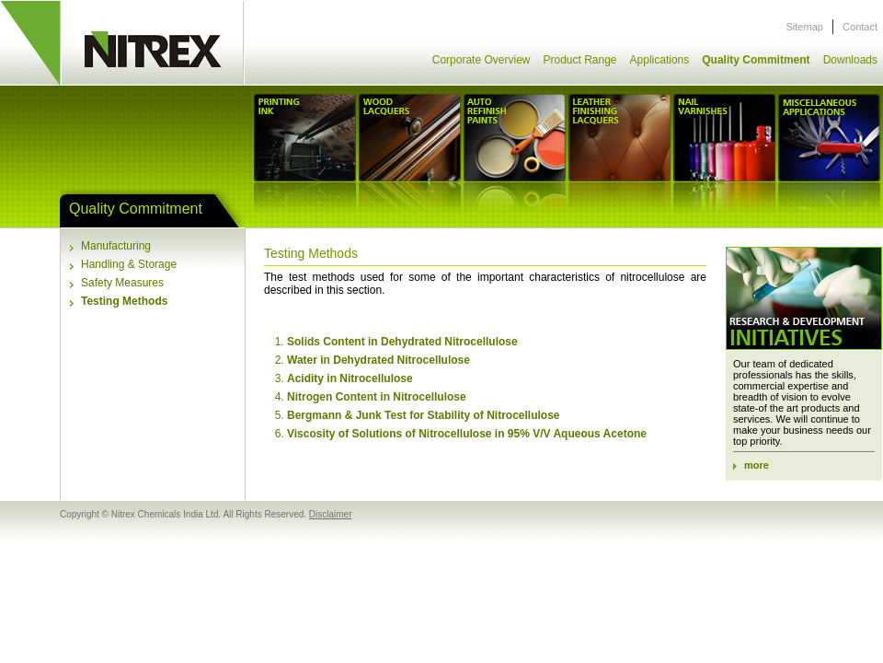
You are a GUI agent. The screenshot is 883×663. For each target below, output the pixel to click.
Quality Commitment (755, 59)
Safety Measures (122, 282)
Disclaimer (330, 514)
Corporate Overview (481, 59)
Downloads (850, 59)
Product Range (579, 59)
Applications (660, 59)
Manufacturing (116, 245)
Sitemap (804, 26)
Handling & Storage (129, 264)
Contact (860, 26)
